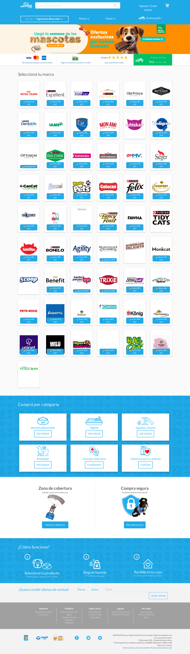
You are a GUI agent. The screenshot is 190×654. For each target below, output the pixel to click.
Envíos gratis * (154, 17)
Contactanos (44, 614)
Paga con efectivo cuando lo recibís (76, 62)
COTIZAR (145, 464)
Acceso (146, 617)
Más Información (134, 524)
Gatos (111, 18)
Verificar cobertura (55, 524)
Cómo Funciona (146, 612)
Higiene (69, 614)
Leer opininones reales (114, 62)
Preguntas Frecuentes (43, 612)
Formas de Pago (95, 614)
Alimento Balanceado (69, 612)
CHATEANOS (94, 464)
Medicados (69, 623)
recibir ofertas (158, 595)
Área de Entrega (95, 612)
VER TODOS (43, 433)
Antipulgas (69, 620)
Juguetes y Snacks (69, 617)
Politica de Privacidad (120, 614)
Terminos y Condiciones (120, 612)
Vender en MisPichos (146, 614)
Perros (84, 18)
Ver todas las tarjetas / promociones (37, 62)
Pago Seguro (95, 617)
